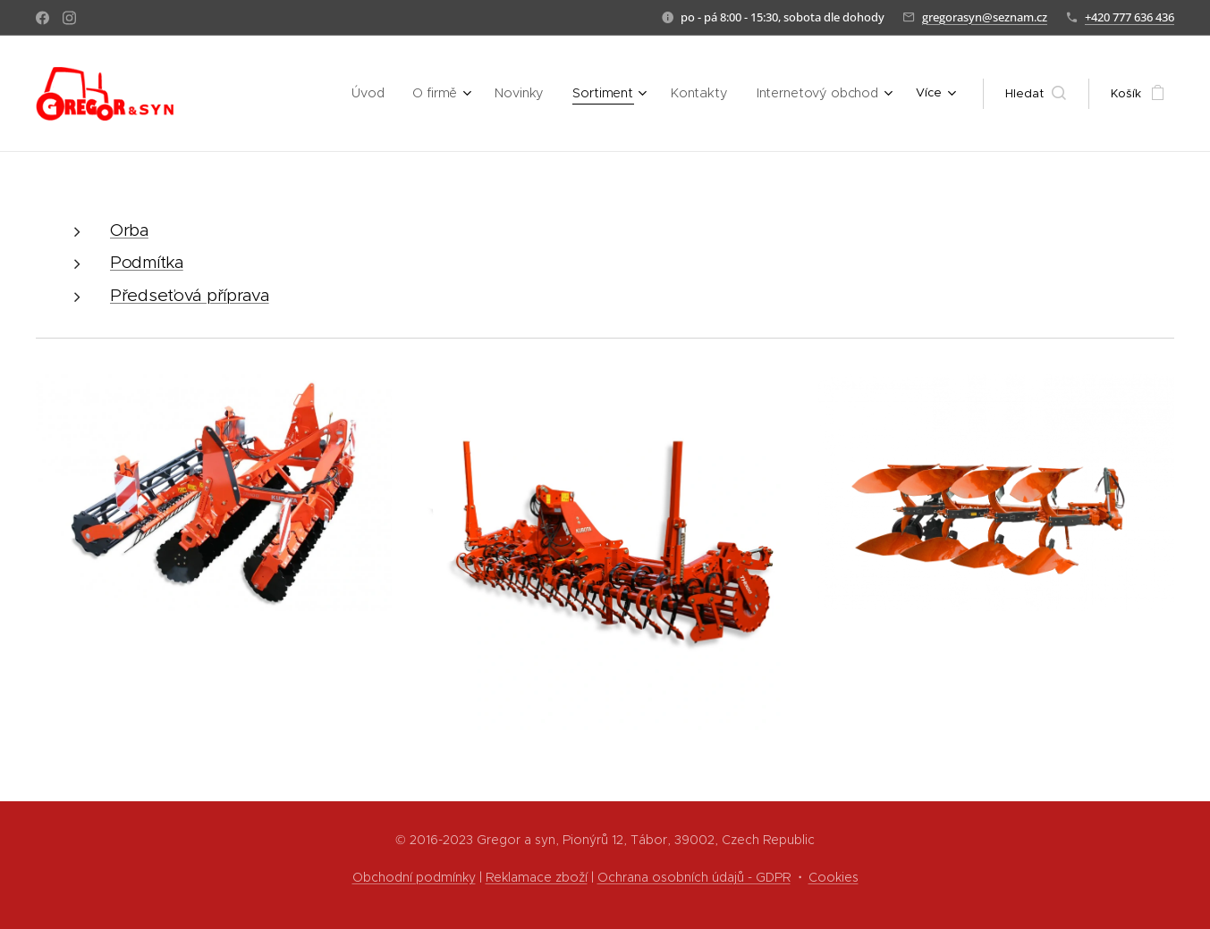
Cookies (833, 877)
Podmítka (146, 262)
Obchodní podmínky (414, 877)
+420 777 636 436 (1129, 17)
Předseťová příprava (189, 295)
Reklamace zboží (537, 877)
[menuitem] (265, 93)
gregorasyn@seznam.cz (984, 17)
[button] (1035, 93)
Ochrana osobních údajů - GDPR (694, 877)
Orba (129, 230)
